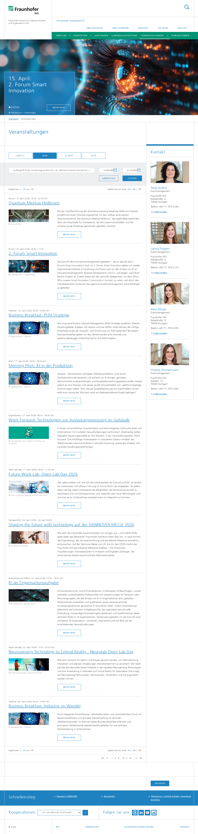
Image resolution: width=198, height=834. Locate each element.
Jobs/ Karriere (120, 28)
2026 (45, 155)
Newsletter (109, 796)
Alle (93, 155)
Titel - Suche (186, 7)
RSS (58, 827)
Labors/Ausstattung (124, 35)
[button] (9, 107)
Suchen (132, 178)
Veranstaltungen (152, 35)
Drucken (160, 783)
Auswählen (85, 812)
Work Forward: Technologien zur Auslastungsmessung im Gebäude (69, 420)
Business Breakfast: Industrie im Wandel (44, 706)
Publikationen (180, 35)
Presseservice (95, 28)
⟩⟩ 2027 (69, 155)
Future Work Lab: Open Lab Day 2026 (43, 474)
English (182, 28)
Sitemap (184, 827)
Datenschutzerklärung (139, 827)
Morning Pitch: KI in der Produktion (41, 365)
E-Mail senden (160, 212)
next (135, 758)
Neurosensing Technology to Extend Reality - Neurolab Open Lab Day (71, 651)
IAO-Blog (163, 28)
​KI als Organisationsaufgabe (34, 582)
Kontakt (143, 28)
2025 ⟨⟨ (20, 155)
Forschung (80, 35)
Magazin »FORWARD (67, 796)
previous (106, 758)
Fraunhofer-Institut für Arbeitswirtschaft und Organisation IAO (27, 21)
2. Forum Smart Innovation (33, 253)
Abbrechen (108, 178)
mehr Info (59, 107)
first (102, 758)
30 (139, 189)
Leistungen (101, 35)
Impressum (92, 827)
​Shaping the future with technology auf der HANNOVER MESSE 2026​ (71, 524)
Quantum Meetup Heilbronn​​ (34, 203)
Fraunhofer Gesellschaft (70, 21)
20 (134, 189)
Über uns (61, 35)
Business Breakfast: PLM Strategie (39, 315)
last (140, 758)
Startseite (13, 119)
